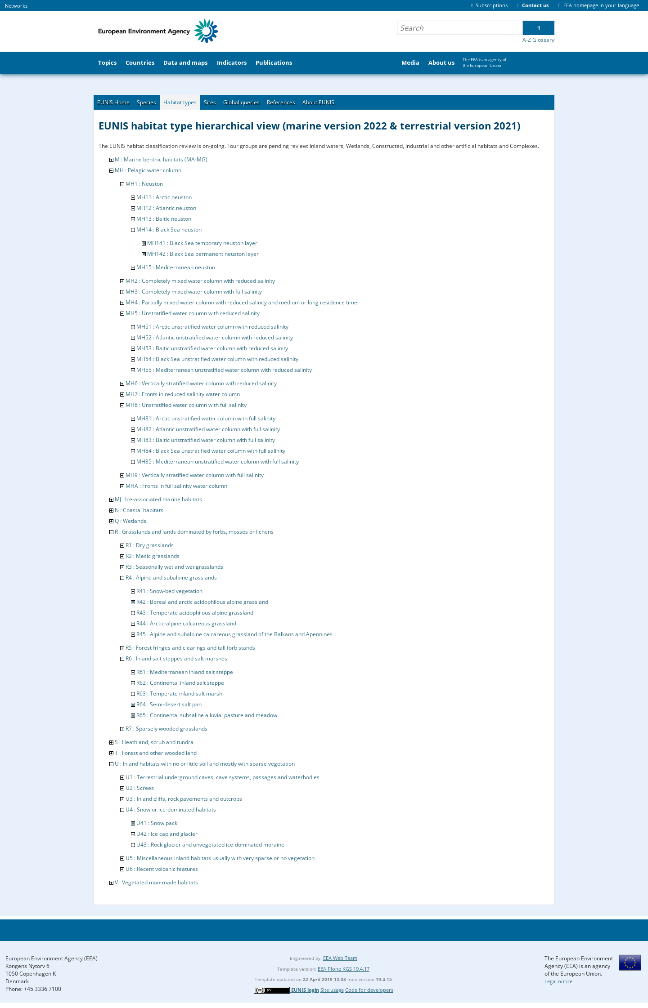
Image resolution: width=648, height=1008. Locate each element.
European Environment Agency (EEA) (51, 958)
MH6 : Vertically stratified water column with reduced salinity (201, 383)
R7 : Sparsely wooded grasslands (166, 728)
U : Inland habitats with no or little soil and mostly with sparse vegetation (205, 763)
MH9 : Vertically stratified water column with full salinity (195, 475)
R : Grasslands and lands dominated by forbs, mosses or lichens (194, 531)
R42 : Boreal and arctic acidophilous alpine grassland (202, 602)
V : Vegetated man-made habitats (156, 882)
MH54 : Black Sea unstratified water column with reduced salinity (217, 359)
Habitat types (180, 102)
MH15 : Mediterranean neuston (175, 267)
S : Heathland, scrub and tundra (154, 742)
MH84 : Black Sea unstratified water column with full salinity (210, 451)
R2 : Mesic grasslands (153, 556)
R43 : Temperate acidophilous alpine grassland (194, 612)
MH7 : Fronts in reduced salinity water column (183, 394)
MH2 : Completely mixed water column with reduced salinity (200, 281)
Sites (210, 102)
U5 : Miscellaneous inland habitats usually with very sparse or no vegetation (220, 858)
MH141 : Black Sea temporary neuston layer (202, 243)
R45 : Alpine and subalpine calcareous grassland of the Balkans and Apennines (234, 634)
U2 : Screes (140, 788)
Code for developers (369, 989)
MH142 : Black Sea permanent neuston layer (203, 254)
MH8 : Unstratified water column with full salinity (186, 405)
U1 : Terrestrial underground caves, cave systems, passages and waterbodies (223, 777)
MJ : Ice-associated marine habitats (158, 499)
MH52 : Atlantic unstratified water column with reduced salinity (214, 337)
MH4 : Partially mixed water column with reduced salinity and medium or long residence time (241, 302)
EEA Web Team (340, 957)
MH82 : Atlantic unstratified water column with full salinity (208, 429)
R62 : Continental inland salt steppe (180, 683)
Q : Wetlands (130, 521)
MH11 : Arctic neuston (164, 197)
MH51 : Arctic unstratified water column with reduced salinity (212, 326)
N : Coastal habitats (139, 510)
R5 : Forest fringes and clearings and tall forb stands (190, 647)
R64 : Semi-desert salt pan (169, 704)
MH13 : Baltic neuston (163, 219)
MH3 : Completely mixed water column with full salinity (194, 291)
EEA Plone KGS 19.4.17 (343, 968)
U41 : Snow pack (156, 823)
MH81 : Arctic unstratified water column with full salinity (205, 418)
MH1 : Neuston (144, 183)
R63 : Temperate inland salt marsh (179, 693)
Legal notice (558, 981)
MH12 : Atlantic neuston (166, 208)
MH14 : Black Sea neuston (169, 229)
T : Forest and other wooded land (156, 753)
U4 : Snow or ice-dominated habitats (171, 809)
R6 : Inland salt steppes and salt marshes (176, 658)
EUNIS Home (113, 102)
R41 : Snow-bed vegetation (169, 591)
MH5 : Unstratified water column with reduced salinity (193, 313)
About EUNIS (318, 102)
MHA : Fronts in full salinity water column (176, 486)
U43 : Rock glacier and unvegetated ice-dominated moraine (210, 844)
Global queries (241, 102)
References (281, 102)
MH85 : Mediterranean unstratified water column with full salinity (217, 461)
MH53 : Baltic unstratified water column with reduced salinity (212, 348)
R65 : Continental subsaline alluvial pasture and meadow (206, 715)
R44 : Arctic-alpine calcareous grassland (186, 623)
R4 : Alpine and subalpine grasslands (171, 577)
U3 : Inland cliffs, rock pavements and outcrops (184, 799)
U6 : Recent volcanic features (162, 869)
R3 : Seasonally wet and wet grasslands (174, 567)
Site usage (332, 989)
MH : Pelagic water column (148, 170)
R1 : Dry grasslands (150, 545)
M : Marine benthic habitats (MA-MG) (161, 159)
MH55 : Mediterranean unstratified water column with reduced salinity (224, 370)
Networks (16, 5)
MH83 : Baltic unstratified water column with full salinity (205, 440)
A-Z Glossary (538, 40)
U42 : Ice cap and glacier (167, 834)
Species (146, 102)
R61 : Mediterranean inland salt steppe (184, 672)
